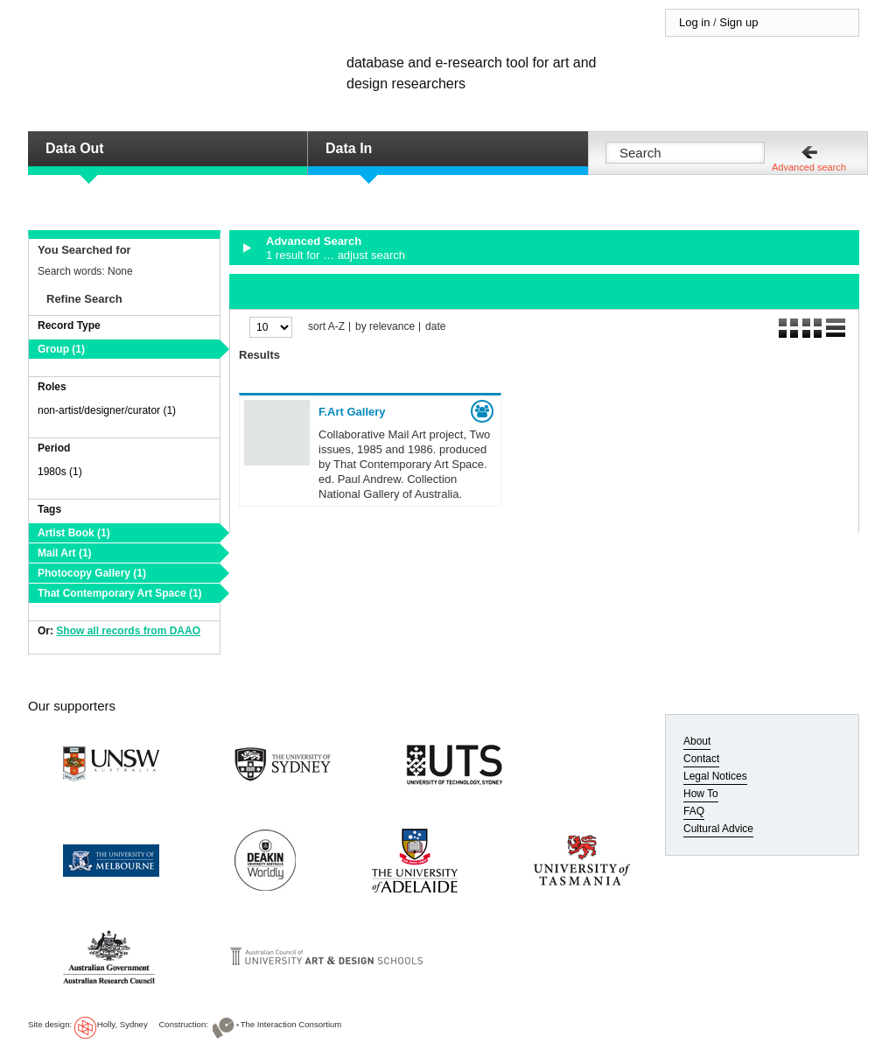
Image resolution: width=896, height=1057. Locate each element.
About (696, 741)
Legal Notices (715, 776)
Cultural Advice (718, 828)
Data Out (75, 148)
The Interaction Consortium (291, 1024)
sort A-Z (326, 327)
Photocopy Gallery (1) (92, 573)
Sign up (738, 22)
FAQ (693, 811)
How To (700, 794)
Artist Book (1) (74, 533)
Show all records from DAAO (128, 631)
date (435, 327)
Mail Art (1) (65, 553)
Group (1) (61, 349)
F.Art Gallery (352, 411)
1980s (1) (60, 472)
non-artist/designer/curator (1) (107, 410)
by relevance (385, 327)
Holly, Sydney (122, 1024)
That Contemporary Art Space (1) (120, 593)
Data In (349, 148)
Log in (694, 22)
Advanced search (809, 167)
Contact (701, 758)
